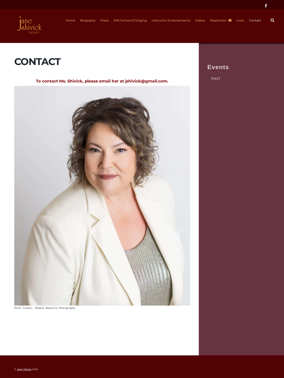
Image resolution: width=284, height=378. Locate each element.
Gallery (200, 20)
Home (70, 20)
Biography (88, 20)
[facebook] (266, 5)
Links (240, 20)
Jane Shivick (24, 369)
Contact (255, 20)
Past (216, 79)
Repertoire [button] (218, 20)
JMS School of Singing (130, 20)
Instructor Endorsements (171, 20)
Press (104, 20)
